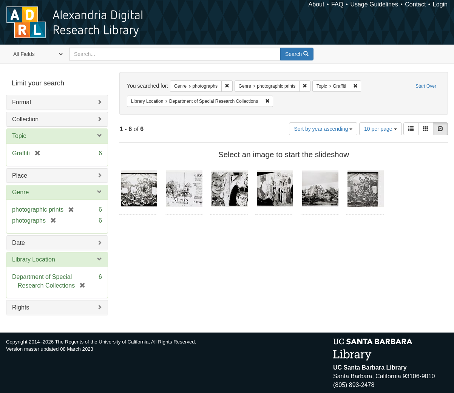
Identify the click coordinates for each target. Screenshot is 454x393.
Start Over (425, 86)
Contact (415, 4)
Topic (19, 136)
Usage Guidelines (374, 4)
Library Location (33, 259)
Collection (25, 119)
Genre (20, 192)
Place (19, 175)
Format (21, 102)
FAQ (337, 4)
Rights (20, 307)
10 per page (380, 129)
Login (440, 4)
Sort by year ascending (323, 129)
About (316, 4)
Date (18, 243)
